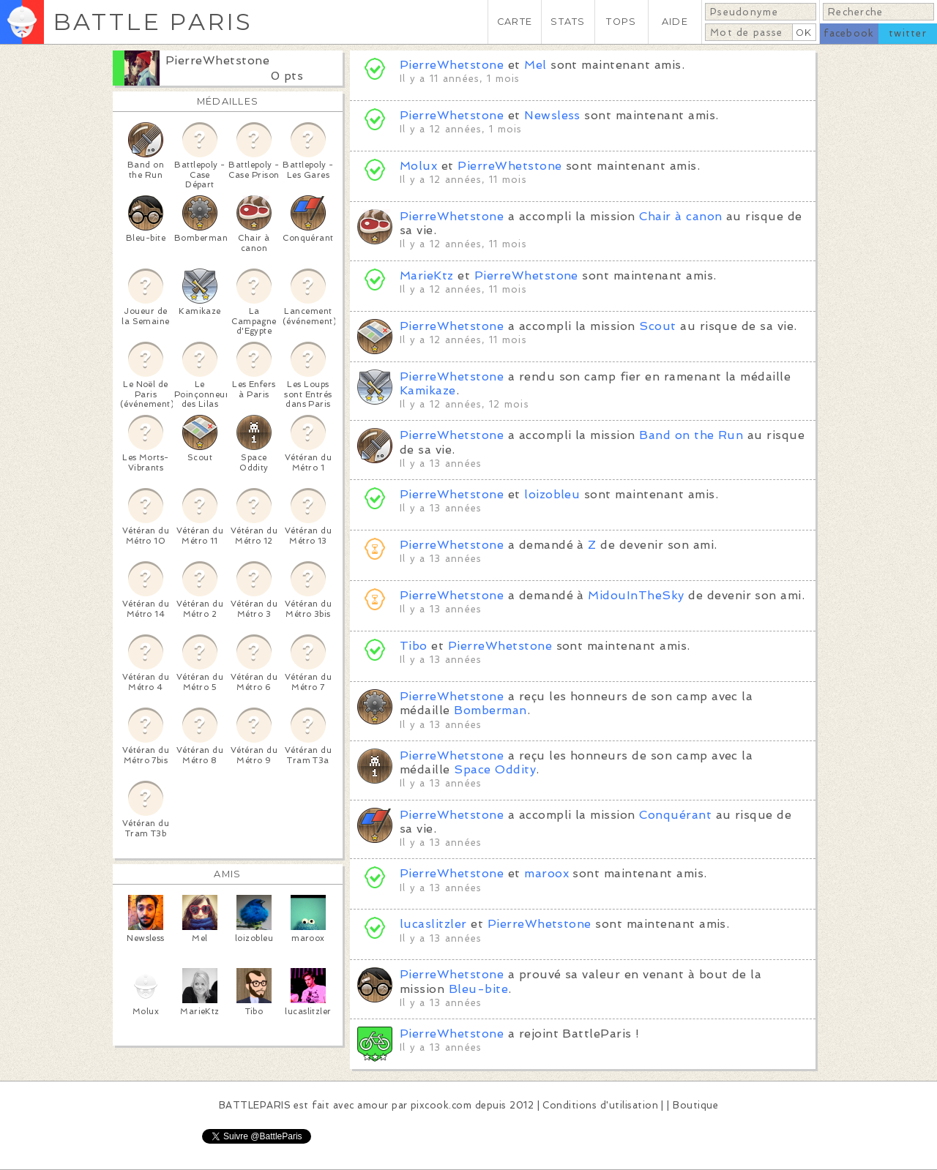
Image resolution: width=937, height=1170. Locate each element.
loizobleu (552, 494)
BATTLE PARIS (153, 21)
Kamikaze (428, 390)
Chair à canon (680, 216)
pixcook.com (441, 1105)
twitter (908, 33)
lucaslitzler (433, 924)
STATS (567, 21)
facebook (849, 33)
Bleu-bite (478, 989)
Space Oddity (495, 769)
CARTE (514, 21)
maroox (546, 873)
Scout (657, 326)
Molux (418, 166)
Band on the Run (691, 435)
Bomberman (490, 710)
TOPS (621, 21)
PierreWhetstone (217, 60)
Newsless (552, 115)
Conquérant (675, 815)
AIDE (675, 21)
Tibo (414, 646)
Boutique (695, 1105)
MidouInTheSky (636, 595)
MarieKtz (427, 275)
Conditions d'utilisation (600, 1105)
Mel (535, 65)
